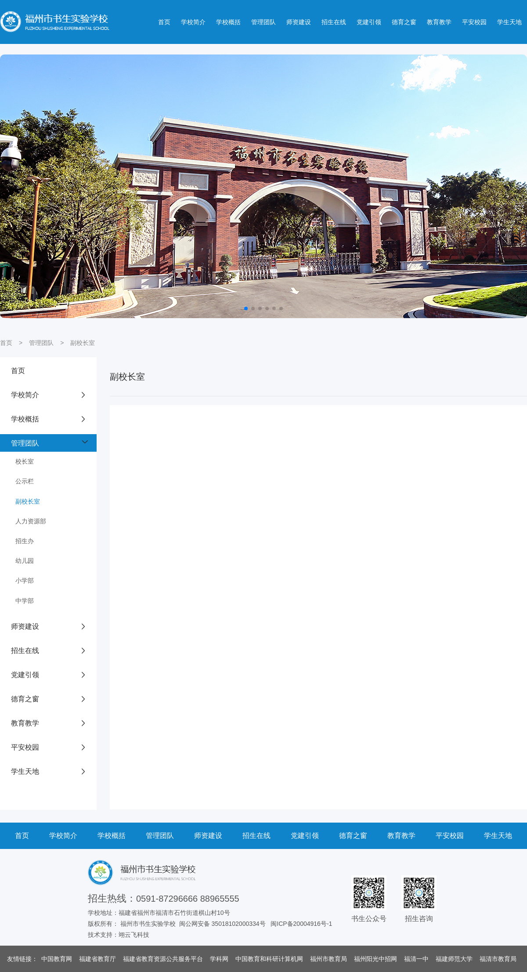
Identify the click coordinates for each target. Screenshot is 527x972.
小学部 (24, 580)
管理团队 (263, 21)
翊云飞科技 (134, 934)
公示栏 (24, 481)
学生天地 (509, 21)
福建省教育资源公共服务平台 (163, 958)
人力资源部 (30, 521)
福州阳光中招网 (375, 958)
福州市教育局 (328, 958)
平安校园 (474, 21)
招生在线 (333, 21)
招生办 (24, 540)
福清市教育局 (498, 958)
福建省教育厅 (97, 958)
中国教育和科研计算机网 (269, 958)
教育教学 (439, 21)
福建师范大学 (454, 958)
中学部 (24, 600)
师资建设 (298, 21)
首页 (164, 21)
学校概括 (228, 21)
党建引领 (369, 21)
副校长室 (82, 342)
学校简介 (193, 21)
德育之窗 (404, 21)
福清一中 (416, 958)
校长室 (24, 461)
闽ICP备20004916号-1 (301, 923)
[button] (246, 308)
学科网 (219, 958)
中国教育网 (56, 958)
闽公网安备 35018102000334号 (222, 923)
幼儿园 (24, 560)
